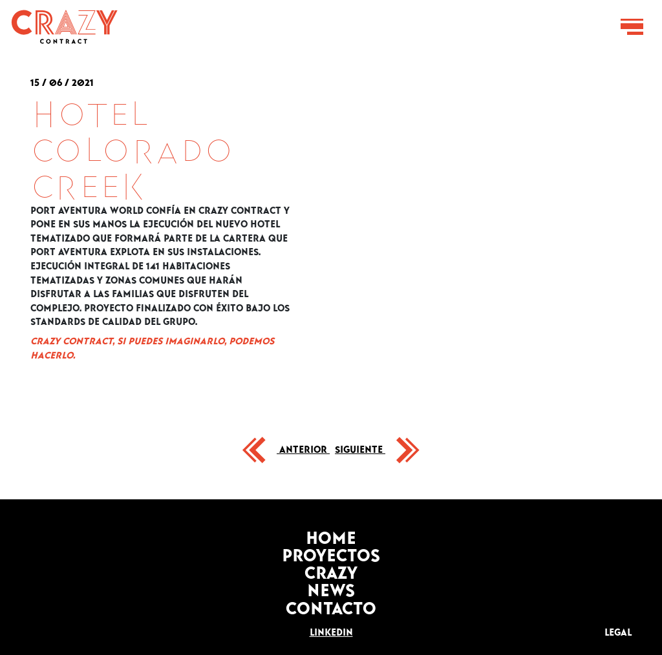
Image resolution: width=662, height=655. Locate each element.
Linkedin (331, 630)
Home (331, 534)
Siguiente (360, 447)
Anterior (303, 447)
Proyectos (331, 551)
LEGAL (618, 630)
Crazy (331, 569)
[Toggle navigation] (632, 27)
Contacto (331, 604)
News (331, 586)
